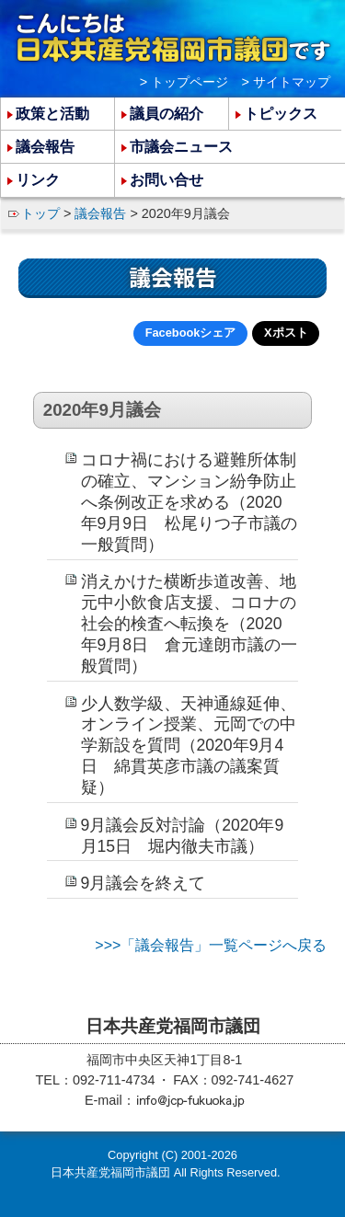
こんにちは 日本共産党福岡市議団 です (173, 37)
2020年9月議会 (102, 409)
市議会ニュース (181, 147)
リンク (38, 180)
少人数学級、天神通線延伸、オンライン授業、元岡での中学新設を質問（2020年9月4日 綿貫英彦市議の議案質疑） (188, 746)
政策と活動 (52, 113)
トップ (40, 213)
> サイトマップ (286, 82)
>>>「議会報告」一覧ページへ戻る (211, 945)
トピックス (280, 113)
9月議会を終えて (143, 883)
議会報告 (100, 213)
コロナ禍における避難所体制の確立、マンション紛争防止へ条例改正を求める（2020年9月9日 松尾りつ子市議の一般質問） (189, 502)
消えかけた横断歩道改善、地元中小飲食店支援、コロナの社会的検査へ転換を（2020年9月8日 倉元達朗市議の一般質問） (189, 623)
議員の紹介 (166, 113)
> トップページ (184, 82)
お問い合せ (166, 180)
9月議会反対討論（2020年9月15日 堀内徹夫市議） (182, 835)
